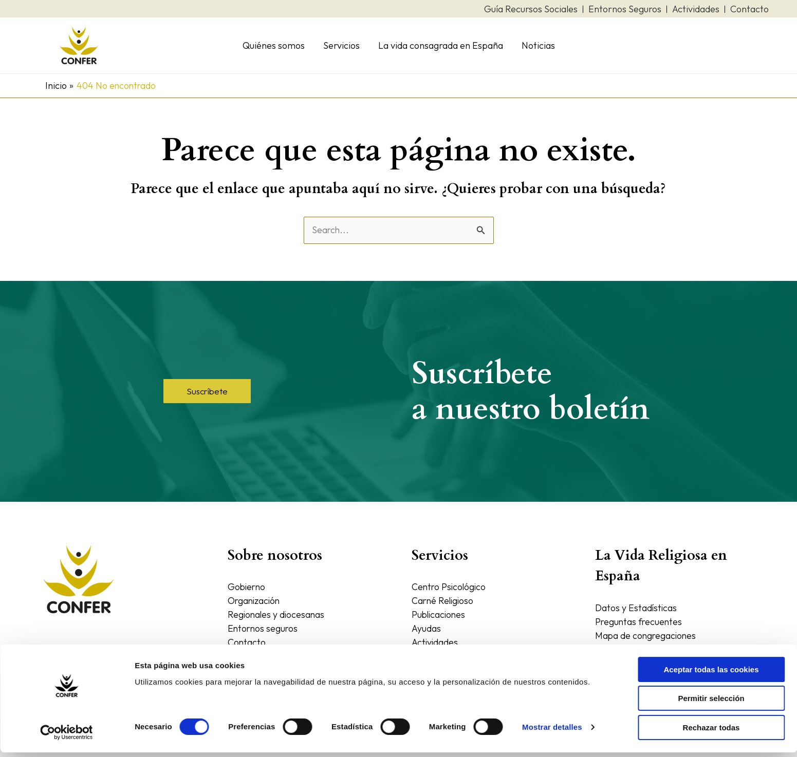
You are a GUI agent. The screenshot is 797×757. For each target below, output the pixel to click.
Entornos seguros (264, 628)
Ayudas (426, 628)
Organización (255, 601)
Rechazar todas (711, 732)
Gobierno (247, 587)
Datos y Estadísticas (636, 608)
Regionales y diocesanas (277, 614)
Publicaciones (440, 614)
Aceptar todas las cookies (710, 674)
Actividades (435, 642)
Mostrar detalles (552, 732)
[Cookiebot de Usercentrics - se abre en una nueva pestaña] (67, 737)
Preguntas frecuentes (639, 622)
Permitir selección (711, 703)
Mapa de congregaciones (647, 635)
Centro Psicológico (450, 587)
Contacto (247, 642)
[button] (207, 391)
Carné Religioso (444, 601)
